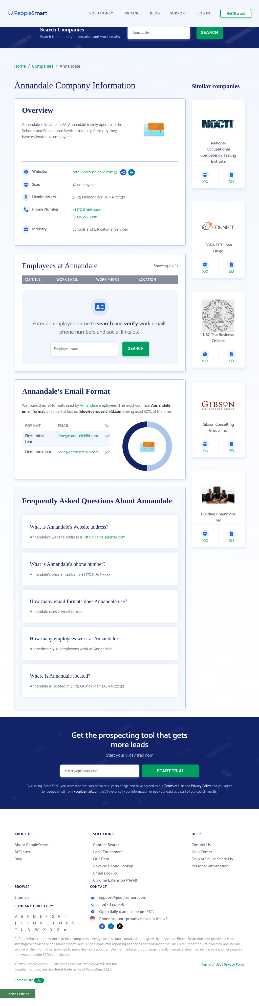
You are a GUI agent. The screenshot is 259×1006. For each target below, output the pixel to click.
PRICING (132, 13)
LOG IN (204, 13)
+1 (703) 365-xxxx (87, 210)
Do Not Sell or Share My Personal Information (212, 873)
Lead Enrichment (108, 862)
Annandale (89, 405)
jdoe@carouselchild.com (78, 436)
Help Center (201, 862)
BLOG (155, 13)
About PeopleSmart (31, 855)
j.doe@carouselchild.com (78, 452)
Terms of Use (174, 797)
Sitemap (21, 908)
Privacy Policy (201, 797)
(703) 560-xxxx (85, 217)
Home (20, 66)
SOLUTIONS (101, 13)
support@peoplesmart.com (118, 908)
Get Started (236, 14)
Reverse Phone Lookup (113, 876)
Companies (42, 66)
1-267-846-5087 (108, 915)
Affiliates (22, 862)
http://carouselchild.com (93, 172)
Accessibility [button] (29, 991)
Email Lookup (105, 884)
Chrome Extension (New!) (115, 891)
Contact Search (106, 855)
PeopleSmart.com (86, 802)
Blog (18, 869)
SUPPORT (178, 13)
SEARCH (209, 42)
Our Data (101, 869)
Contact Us (201, 855)
